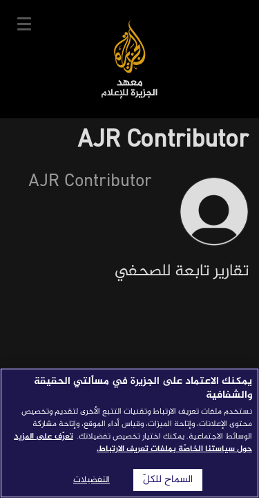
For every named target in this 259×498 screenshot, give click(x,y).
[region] (129, 433)
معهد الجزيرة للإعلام (129, 59)
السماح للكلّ (168, 480)
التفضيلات (91, 480)
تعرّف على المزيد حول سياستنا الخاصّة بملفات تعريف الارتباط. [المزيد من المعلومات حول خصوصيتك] (133, 443)
